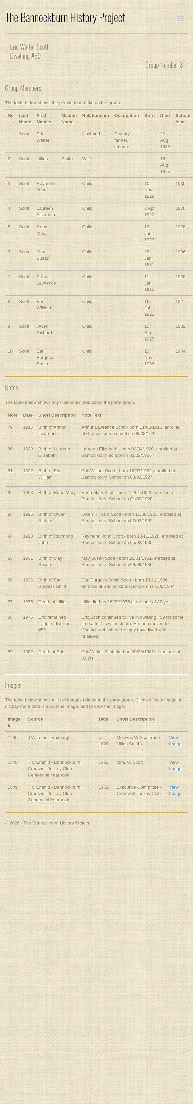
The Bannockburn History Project (65, 17)
